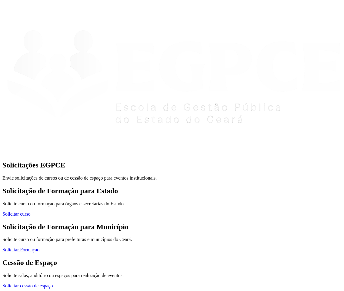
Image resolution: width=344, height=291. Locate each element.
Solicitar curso (16, 214)
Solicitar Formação (20, 249)
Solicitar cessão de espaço (27, 285)
